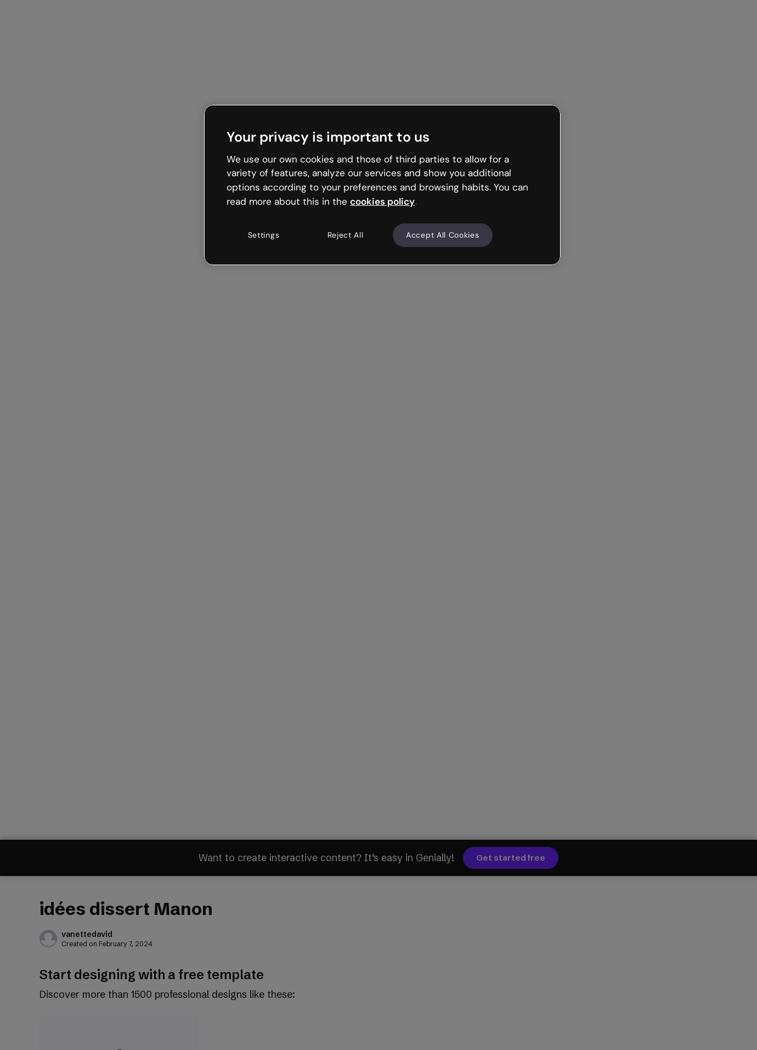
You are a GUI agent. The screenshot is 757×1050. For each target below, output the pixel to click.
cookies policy (382, 201)
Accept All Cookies (442, 235)
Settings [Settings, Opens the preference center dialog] (264, 235)
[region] (382, 185)
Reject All (345, 235)
